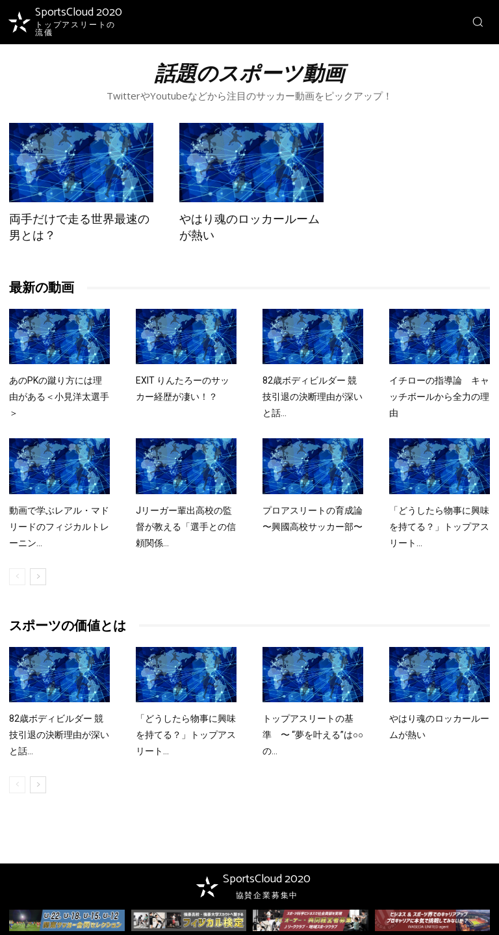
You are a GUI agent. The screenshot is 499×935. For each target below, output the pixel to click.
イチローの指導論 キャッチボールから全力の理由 (439, 396)
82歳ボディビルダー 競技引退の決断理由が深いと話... (312, 396)
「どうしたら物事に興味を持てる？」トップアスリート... (439, 526)
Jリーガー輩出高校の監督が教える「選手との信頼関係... (186, 526)
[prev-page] (17, 576)
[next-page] (38, 576)
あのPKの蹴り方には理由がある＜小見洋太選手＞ (59, 396)
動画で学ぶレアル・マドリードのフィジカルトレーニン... (59, 526)
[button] (477, 21)
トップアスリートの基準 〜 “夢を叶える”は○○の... (312, 734)
